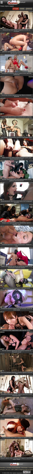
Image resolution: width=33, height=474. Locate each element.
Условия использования (13, 467)
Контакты (2, 467)
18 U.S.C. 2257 (9, 469)
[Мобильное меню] (1, 2)
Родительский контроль (26, 469)
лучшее (15, 8)
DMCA (16, 469)
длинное (29, 8)
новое (22, 8)
